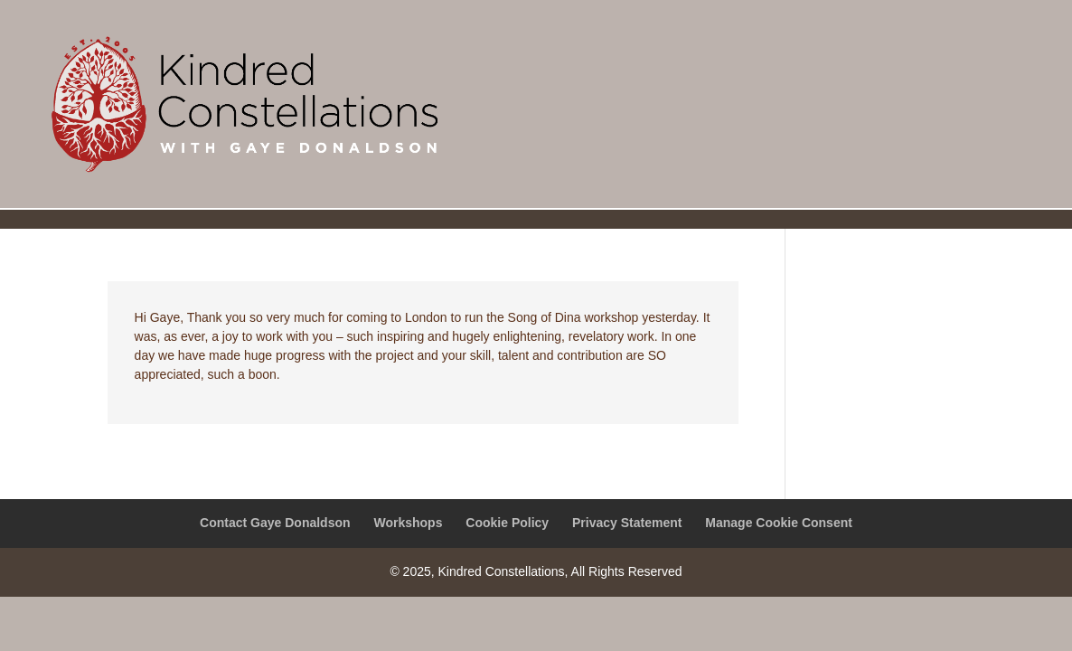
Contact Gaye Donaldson (275, 522)
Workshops (407, 522)
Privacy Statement (627, 522)
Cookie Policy (507, 522)
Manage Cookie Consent (778, 522)
